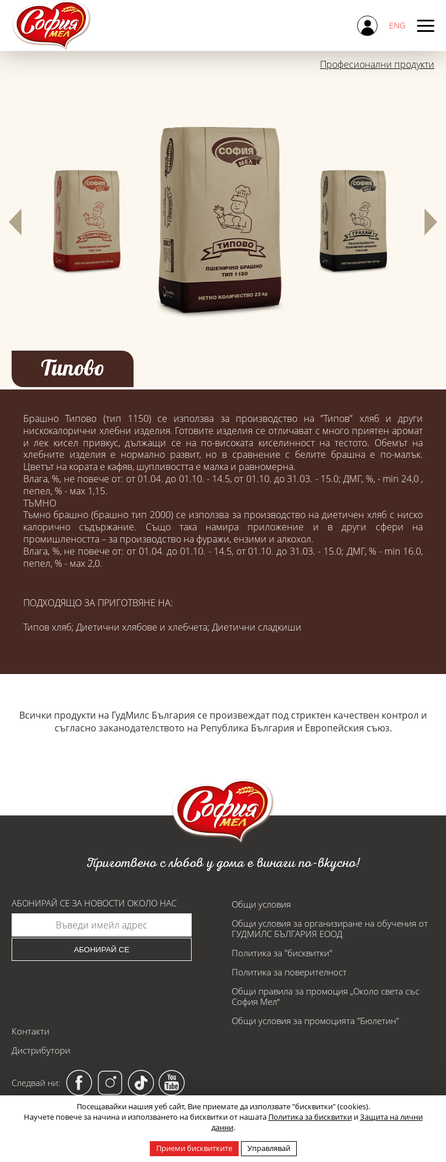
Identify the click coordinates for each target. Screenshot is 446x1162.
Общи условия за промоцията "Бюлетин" (315, 1020)
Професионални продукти (377, 64)
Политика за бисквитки (310, 1117)
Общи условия (261, 904)
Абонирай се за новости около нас (94, 903)
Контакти (30, 1031)
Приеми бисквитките (194, 1148)
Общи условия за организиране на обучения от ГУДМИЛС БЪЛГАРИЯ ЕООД (330, 928)
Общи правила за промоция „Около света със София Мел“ (325, 996)
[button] (15, 222)
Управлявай (268, 1148)
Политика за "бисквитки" (282, 953)
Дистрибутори (41, 1050)
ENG (397, 25)
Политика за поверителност (289, 972)
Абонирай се (102, 949)
